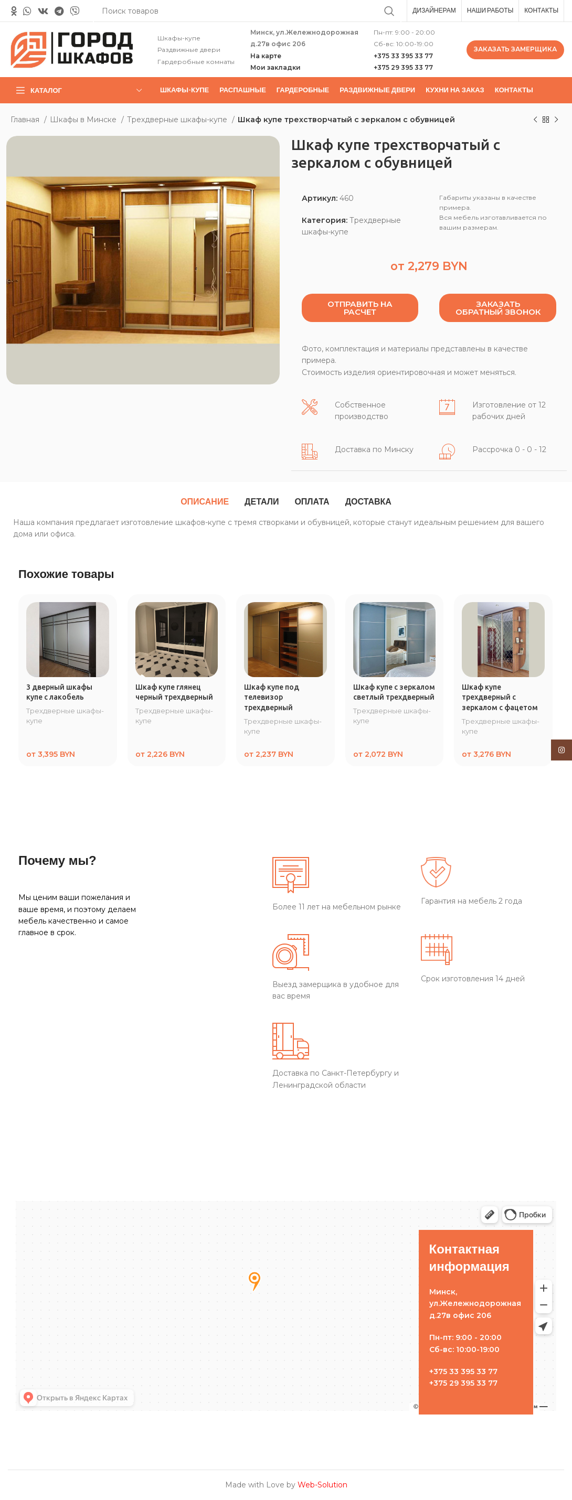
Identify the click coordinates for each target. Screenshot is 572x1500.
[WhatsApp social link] (27, 11)
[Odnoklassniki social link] (14, 11)
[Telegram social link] (59, 11)
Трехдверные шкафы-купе (178, 119)
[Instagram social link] (561, 750)
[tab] (205, 501)
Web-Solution (322, 1485)
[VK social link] (43, 11)
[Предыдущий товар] (535, 120)
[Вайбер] (74, 11)
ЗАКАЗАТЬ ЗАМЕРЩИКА (515, 49)
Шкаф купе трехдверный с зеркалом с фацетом (500, 697)
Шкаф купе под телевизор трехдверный (271, 697)
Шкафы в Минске (84, 119)
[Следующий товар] (556, 120)
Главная (25, 119)
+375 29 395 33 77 (403, 67)
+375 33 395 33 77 (403, 56)
